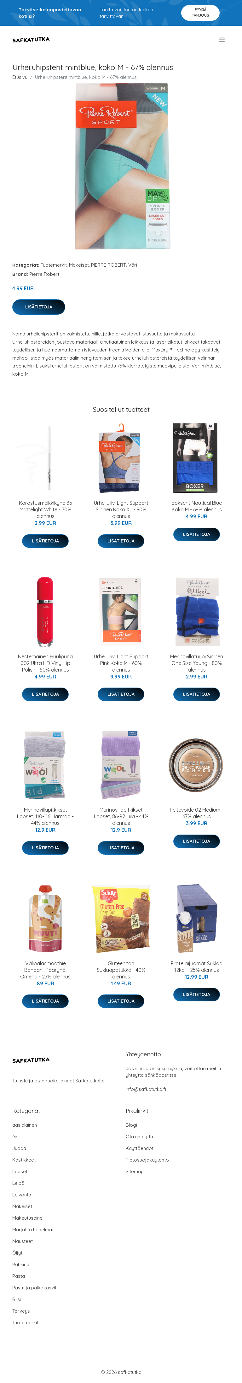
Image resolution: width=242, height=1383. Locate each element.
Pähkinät (21, 1264)
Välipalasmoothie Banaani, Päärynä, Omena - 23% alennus (45, 970)
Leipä (18, 1183)
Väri (132, 265)
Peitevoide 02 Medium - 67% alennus (196, 813)
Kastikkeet (24, 1160)
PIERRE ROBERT (108, 265)
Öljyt (17, 1253)
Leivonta (21, 1195)
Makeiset (79, 265)
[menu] (222, 40)
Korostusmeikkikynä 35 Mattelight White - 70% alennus (45, 509)
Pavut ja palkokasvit (34, 1288)
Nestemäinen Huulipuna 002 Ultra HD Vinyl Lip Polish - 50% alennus (45, 663)
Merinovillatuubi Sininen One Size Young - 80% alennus (196, 663)
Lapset (19, 1171)
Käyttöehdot (139, 1148)
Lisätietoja (38, 307)
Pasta (18, 1276)
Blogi (131, 1125)
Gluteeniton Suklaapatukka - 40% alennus (121, 970)
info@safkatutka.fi (146, 1089)
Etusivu (19, 77)
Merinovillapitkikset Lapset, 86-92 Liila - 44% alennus (121, 816)
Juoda (19, 1148)
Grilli (16, 1137)
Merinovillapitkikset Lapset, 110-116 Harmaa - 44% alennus (45, 816)
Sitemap (135, 1171)
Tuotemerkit (54, 265)
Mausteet (22, 1241)
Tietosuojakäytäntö (147, 1160)
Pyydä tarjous (200, 12)
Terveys (21, 1311)
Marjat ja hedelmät (33, 1230)
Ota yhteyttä (139, 1137)
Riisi (16, 1299)
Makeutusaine (27, 1218)
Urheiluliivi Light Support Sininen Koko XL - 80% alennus (121, 509)
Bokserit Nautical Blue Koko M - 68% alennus (196, 506)
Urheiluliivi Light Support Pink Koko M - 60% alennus (121, 663)
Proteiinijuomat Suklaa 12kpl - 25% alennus (196, 966)
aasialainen (24, 1125)
